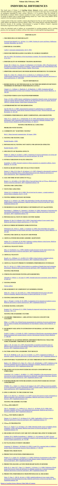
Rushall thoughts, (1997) (11, 148)
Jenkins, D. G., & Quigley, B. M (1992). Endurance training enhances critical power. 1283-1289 (30, 242)
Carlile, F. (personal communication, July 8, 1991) (18, 50)
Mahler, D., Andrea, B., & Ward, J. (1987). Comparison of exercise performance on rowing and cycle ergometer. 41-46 (30, 155)
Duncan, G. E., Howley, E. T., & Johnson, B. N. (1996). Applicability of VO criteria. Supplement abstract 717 (28, 419)
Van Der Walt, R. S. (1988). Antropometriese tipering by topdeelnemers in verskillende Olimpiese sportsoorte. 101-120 (29, 110)
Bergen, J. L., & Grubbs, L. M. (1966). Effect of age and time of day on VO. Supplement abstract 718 (30, 181)
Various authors (8, 286)
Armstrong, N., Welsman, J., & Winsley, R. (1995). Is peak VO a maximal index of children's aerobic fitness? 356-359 (30, 447)
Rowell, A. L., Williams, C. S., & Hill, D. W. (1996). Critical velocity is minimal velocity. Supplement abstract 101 (28, 258)
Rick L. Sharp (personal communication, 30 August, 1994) (20, 134)
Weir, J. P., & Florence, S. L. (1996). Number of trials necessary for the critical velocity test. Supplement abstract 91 (29, 250)
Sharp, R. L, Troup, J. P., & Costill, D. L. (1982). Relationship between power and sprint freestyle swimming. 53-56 (28, 293)
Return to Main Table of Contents (18, 483)
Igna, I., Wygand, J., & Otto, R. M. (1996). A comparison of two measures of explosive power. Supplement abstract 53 (30, 301)
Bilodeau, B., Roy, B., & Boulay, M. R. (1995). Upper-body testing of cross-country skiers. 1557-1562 (29, 221)
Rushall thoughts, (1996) (11, 141)
